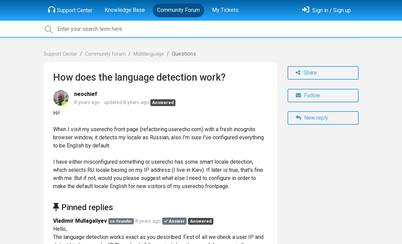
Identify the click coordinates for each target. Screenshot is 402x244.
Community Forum (178, 10)
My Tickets (225, 10)
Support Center (70, 10)
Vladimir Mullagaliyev (80, 221)
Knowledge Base (125, 10)
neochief (85, 94)
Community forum (105, 54)
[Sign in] (326, 10)
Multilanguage (148, 54)
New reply (312, 118)
